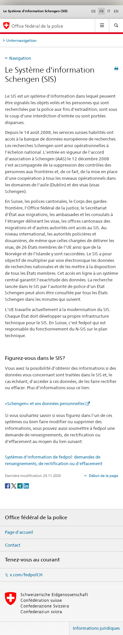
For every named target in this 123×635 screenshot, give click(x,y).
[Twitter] (14, 485)
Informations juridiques (96, 628)
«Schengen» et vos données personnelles (45, 403)
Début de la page (103, 475)
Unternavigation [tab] (21, 40)
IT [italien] (108, 11)
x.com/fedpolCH (26, 574)
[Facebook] (8, 485)
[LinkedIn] (26, 485)
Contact (12, 545)
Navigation (20, 58)
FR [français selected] (101, 11)
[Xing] (20, 485)
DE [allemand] (93, 11)
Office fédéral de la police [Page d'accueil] (37, 26)
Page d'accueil (19, 532)
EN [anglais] (116, 11)
